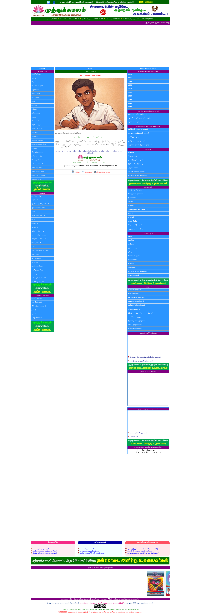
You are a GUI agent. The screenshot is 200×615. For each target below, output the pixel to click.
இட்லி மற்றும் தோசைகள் (40, 203)
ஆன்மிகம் (35, 78)
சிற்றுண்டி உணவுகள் (39, 238)
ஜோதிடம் (35, 82)
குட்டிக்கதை (36, 113)
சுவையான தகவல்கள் (39, 144)
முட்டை (34, 314)
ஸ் (94, 153)
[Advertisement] (100, 45)
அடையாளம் (36, 93)
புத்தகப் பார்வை (37, 140)
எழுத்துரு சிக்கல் (106, 600)
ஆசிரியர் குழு (36, 74)
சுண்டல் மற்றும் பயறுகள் (40, 250)
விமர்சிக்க (87, 172)
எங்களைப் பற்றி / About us (69, 18)
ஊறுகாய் (35, 227)
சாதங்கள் (35, 199)
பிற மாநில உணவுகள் (39, 277)
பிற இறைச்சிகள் (37, 317)
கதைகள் (148, 149)
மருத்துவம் (35, 136)
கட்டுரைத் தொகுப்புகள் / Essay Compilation (138, 18)
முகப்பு (136, 600)
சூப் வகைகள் (36, 258)
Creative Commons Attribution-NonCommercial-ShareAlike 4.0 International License (110, 610)
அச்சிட (76, 172)
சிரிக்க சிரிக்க (36, 121)
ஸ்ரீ (121, 151)
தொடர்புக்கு (129, 600)
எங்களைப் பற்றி (66, 600)
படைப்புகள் (95, 600)
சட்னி (33, 219)
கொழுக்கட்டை (37, 242)
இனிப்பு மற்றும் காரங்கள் (40, 196)
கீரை (33, 211)
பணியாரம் (35, 254)
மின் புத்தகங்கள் (37, 152)
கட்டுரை (34, 105)
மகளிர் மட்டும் (37, 128)
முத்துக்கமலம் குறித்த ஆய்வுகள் (148, 111)
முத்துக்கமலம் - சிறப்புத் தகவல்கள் (148, 126)
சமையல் (35, 132)
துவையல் (35, 223)
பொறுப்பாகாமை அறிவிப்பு (99, 613)
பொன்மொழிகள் (37, 85)
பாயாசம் (35, 262)
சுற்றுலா (34, 148)
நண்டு (34, 310)
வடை (34, 246)
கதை (33, 101)
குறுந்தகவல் (36, 117)
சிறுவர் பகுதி (36, 124)
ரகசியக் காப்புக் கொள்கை (119, 613)
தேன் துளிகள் (36, 160)
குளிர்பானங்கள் (37, 266)
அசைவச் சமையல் (42, 295)
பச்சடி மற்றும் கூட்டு (38, 215)
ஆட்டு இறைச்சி (37, 298)
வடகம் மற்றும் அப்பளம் (40, 235)
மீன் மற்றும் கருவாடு (39, 306)
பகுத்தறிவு (35, 89)
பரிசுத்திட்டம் (36, 179)
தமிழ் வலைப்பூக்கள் (39, 156)
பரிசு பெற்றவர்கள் (38, 171)
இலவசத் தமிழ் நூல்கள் (148, 371)
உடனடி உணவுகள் (38, 274)
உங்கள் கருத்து (118, 600)
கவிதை (34, 109)
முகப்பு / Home (52, 18)
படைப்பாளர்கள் (37, 163)
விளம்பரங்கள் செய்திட (81, 600)
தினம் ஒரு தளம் (37, 167)
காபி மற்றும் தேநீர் (38, 270)
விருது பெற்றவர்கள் (39, 175)
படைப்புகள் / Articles (113, 18)
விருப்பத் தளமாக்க (102, 172)
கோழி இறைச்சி (37, 302)
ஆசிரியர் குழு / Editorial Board (92, 18)
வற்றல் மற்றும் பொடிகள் (40, 231)
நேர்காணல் (35, 97)
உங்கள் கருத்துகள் (135, 613)
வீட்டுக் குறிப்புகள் (38, 281)
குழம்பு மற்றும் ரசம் (38, 207)
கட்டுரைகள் (148, 187)
